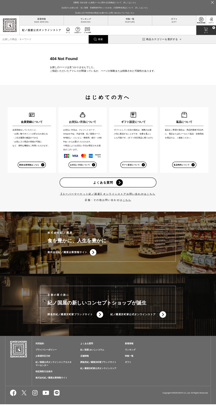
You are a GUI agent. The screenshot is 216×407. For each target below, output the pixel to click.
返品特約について (181, 165)
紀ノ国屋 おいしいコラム (92, 352)
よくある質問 (103, 183)
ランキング (85, 19)
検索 (100, 39)
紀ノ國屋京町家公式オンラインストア (133, 316)
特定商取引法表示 (44, 374)
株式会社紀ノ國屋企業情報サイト (67, 254)
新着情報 (41, 19)
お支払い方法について (80, 165)
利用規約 (40, 346)
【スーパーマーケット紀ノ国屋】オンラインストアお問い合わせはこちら (107, 195)
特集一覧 (130, 19)
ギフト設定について (131, 165)
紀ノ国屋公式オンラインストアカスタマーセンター (54, 366)
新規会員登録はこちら (29, 165)
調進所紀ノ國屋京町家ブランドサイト (70, 316)
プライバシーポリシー (46, 352)
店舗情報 (84, 358)
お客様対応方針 (43, 358)
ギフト (174, 19)
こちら (127, 201)
